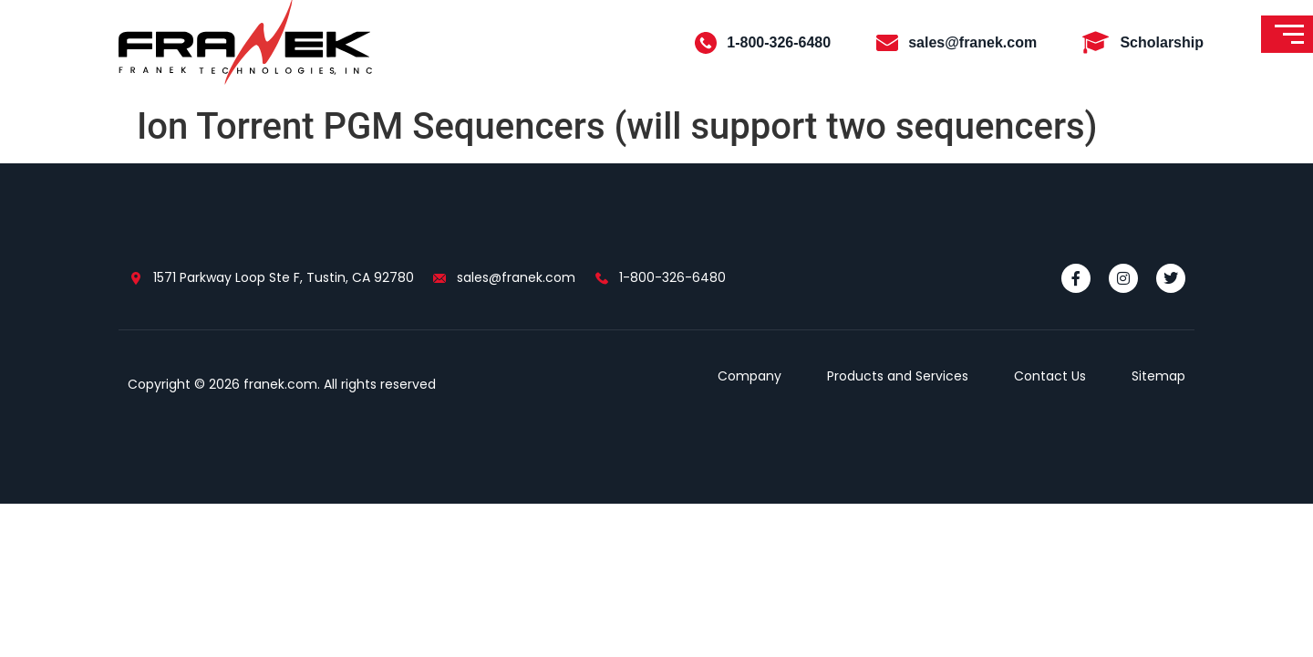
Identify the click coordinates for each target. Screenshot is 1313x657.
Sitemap (1158, 376)
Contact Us (1050, 376)
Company (749, 376)
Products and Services (897, 376)
